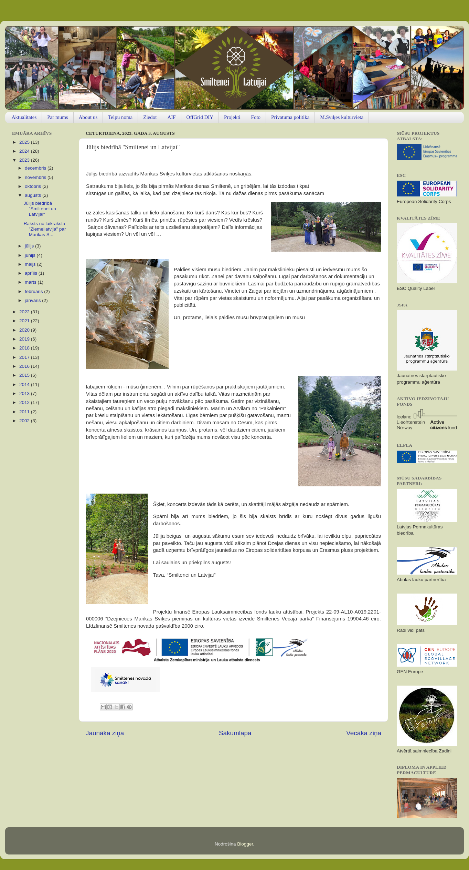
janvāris (33, 300)
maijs (31, 264)
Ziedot (150, 117)
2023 (25, 160)
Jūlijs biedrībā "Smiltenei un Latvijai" (40, 209)
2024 (25, 151)
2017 (25, 357)
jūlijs (30, 246)
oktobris (33, 186)
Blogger (245, 844)
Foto (256, 117)
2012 (25, 402)
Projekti (232, 117)
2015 (25, 375)
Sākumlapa (235, 733)
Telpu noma (120, 117)
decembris (36, 168)
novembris (36, 177)
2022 (25, 311)
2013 (25, 393)
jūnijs (31, 255)
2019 (25, 339)
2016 (25, 366)
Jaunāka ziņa (105, 733)
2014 (25, 384)
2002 (25, 420)
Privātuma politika (290, 117)
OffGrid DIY (199, 117)
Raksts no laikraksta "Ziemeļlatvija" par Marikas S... (45, 229)
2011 (25, 411)
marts (31, 282)
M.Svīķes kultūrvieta (341, 117)
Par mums (57, 117)
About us (88, 117)
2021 (25, 320)
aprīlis (32, 273)
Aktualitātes (24, 117)
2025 (25, 142)
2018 (25, 348)
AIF (171, 117)
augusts (33, 195)
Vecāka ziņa (363, 733)
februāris (34, 291)
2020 (25, 330)
